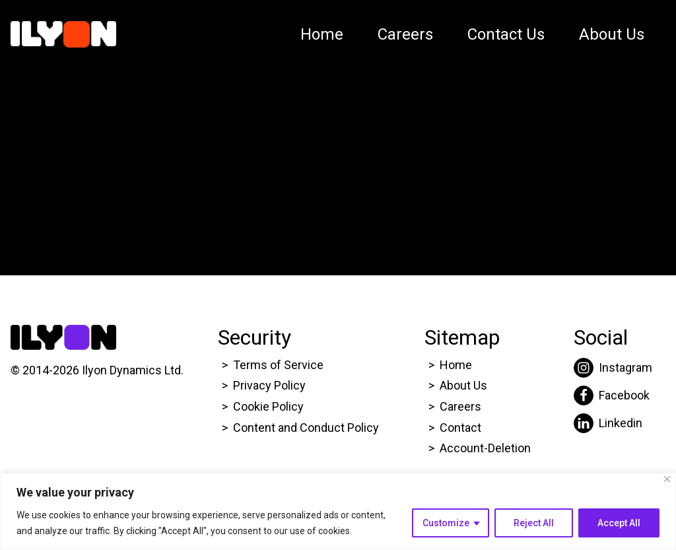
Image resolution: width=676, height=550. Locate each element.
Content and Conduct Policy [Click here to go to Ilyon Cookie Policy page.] (307, 427)
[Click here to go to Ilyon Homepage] (63, 34)
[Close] (667, 479)
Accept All (618, 523)
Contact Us (506, 34)
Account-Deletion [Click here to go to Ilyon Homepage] (485, 448)
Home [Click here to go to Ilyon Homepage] (456, 365)
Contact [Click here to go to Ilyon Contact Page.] (460, 427)
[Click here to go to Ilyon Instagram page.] (613, 368)
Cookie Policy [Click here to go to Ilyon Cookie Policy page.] (268, 406)
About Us (611, 34)
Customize (445, 523)
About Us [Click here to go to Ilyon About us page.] (463, 385)
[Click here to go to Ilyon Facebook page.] (613, 395)
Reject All (534, 523)
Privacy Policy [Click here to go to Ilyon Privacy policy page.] (269, 385)
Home (321, 34)
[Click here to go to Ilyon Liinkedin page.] (613, 423)
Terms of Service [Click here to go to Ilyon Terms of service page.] (278, 365)
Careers (405, 34)
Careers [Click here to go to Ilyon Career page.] (460, 406)
